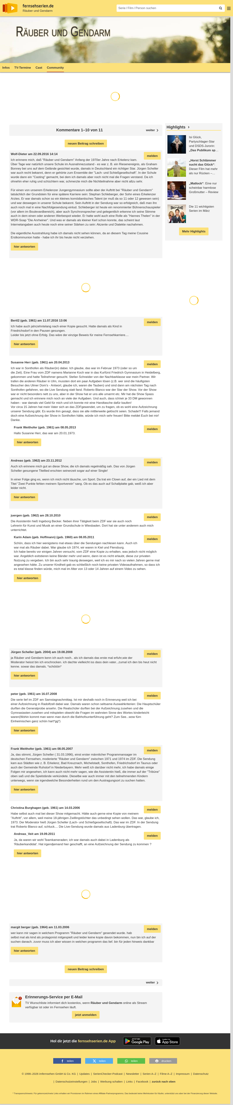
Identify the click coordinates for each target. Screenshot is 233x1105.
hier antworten (24, 246)
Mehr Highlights (193, 231)
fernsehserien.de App (97, 1041)
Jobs (94, 1081)
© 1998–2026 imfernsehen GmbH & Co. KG (49, 1073)
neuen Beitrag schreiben (86, 143)
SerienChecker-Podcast (108, 1073)
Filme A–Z (166, 1073)
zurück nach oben (163, 1081)
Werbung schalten (111, 1081)
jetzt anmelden (85, 1015)
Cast (39, 67)
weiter (150, 982)
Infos (6, 67)
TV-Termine (22, 67)
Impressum (183, 1073)
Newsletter (132, 1073)
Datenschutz (200, 1073)
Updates (84, 1073)
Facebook (142, 1081)
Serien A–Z (149, 1073)
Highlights (176, 127)
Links (129, 1081)
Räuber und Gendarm (37, 10)
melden (152, 156)
